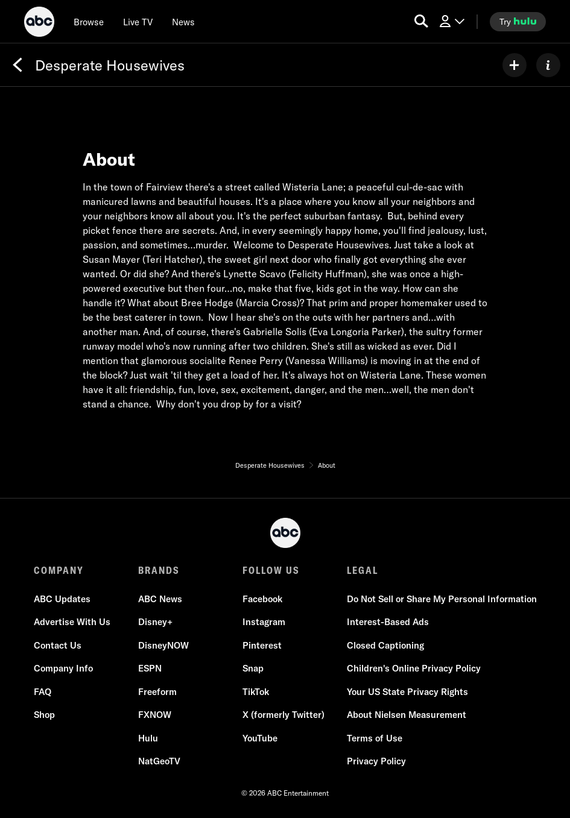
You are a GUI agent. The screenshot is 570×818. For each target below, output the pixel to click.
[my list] (514, 65)
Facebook (262, 599)
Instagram (263, 622)
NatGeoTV (159, 761)
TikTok (255, 691)
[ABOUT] (548, 65)
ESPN (150, 668)
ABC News (160, 599)
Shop (44, 714)
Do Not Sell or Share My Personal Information (442, 599)
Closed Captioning (385, 645)
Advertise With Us (72, 622)
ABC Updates (62, 599)
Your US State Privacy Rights (407, 691)
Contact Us (57, 645)
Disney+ (155, 622)
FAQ (42, 691)
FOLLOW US (271, 570)
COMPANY (59, 570)
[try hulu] (518, 21)
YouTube (259, 738)
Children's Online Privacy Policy (414, 668)
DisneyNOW (163, 645)
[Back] (17, 65)
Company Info (63, 668)
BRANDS (159, 570)
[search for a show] (421, 21)
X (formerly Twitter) (283, 714)
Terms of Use (374, 738)
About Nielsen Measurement (406, 714)
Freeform (157, 691)
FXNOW (154, 714)
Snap (253, 668)
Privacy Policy (376, 761)
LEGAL (362, 570)
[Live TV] (138, 21)
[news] (183, 21)
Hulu (148, 738)
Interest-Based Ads (388, 622)
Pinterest (262, 645)
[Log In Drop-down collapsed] (451, 21)
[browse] (89, 21)
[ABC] (39, 23)
